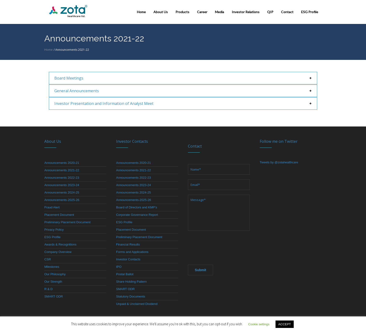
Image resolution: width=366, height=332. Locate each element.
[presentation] (224, 246)
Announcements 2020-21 (61, 163)
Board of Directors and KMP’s (136, 207)
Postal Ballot (124, 274)
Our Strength (53, 281)
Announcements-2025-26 (61, 200)
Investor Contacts (128, 259)
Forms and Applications (132, 252)
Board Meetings (68, 78)
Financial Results (128, 244)
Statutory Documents (130, 296)
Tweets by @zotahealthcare (279, 162)
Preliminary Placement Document (67, 222)
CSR (47, 259)
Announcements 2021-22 (61, 170)
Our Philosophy (55, 274)
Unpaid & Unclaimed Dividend (137, 304)
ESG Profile (52, 237)
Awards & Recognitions (60, 244)
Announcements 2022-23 (61, 177)
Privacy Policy (54, 229)
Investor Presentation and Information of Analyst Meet (103, 103)
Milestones (51, 267)
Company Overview (57, 252)
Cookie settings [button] (259, 324)
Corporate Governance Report (137, 215)
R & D (48, 289)
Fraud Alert (52, 207)
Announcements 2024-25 (61, 192)
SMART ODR (53, 296)
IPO (118, 267)
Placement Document (59, 215)
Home (48, 50)
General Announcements (76, 90)
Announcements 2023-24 (61, 185)
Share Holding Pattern (131, 281)
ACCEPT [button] (284, 324)
